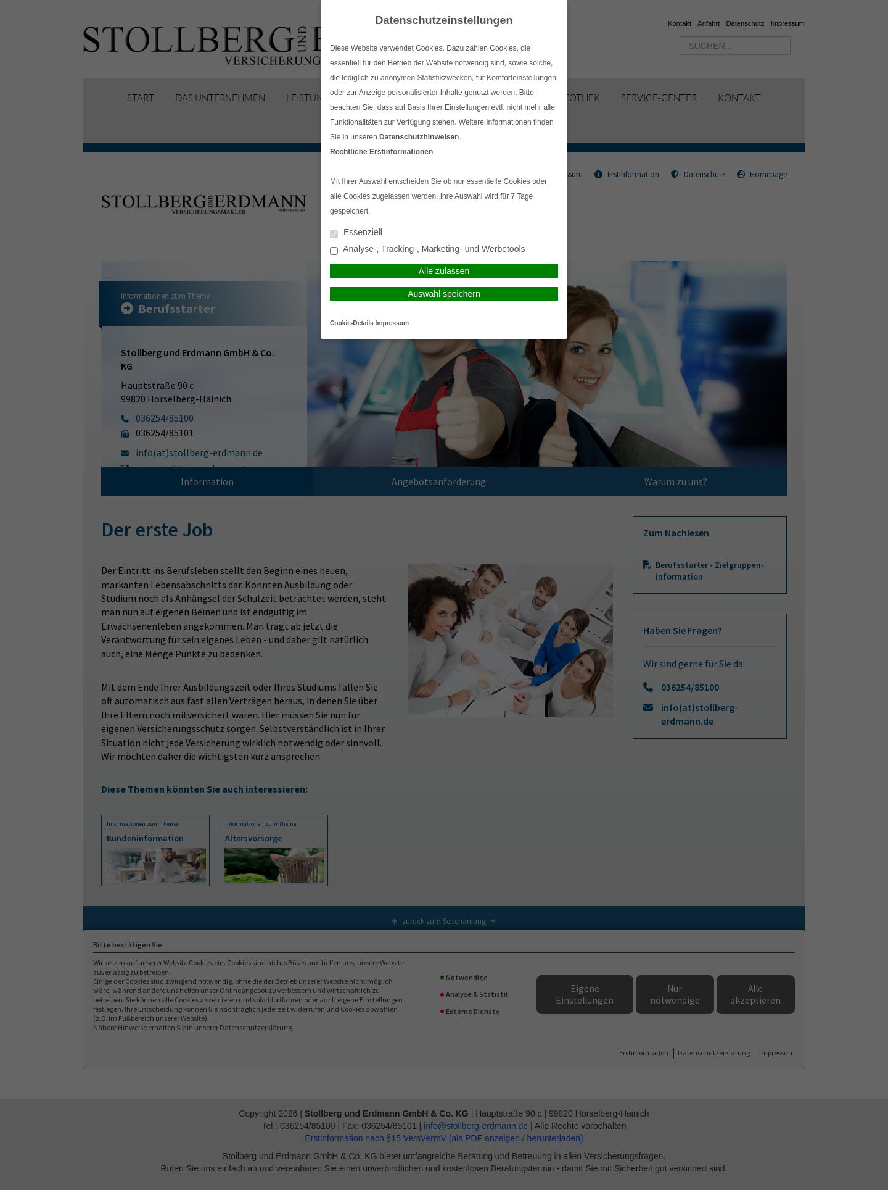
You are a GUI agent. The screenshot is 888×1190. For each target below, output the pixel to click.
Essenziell (356, 233)
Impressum (392, 323)
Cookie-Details (352, 323)
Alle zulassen (444, 271)
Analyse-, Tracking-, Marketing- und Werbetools (427, 249)
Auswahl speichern (444, 294)
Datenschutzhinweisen (419, 137)
